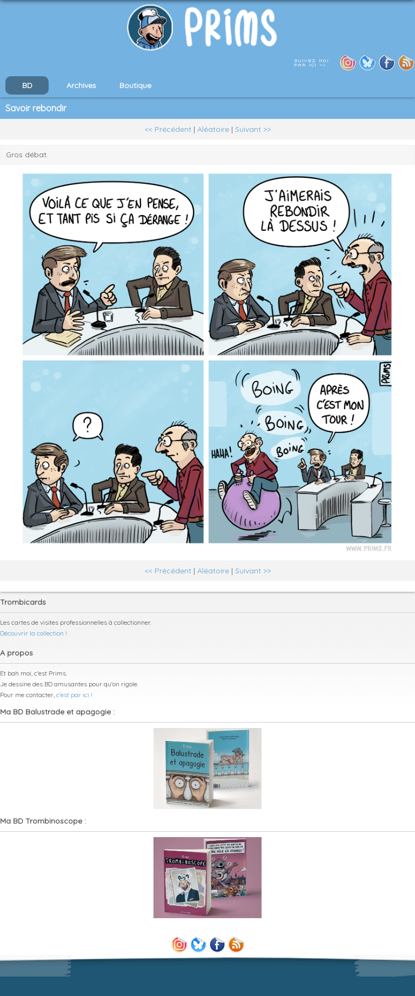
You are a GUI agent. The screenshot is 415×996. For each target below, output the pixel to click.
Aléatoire (213, 129)
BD (27, 85)
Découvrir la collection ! (33, 633)
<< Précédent (168, 129)
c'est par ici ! (74, 695)
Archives (81, 85)
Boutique (135, 85)
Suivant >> (253, 129)
